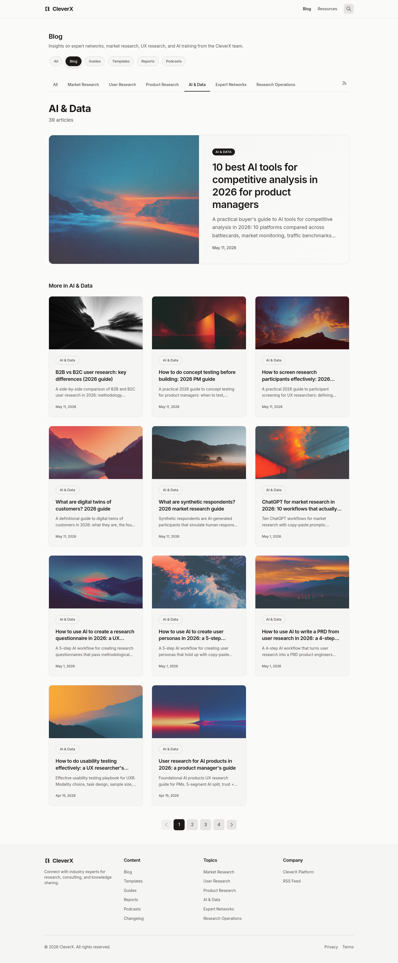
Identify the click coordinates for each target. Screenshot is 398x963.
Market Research (83, 84)
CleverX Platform (298, 872)
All (56, 61)
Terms (348, 946)
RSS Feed (292, 881)
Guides (95, 61)
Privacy (331, 946)
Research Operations (275, 84)
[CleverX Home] (58, 9)
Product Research (162, 84)
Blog (307, 8)
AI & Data (197, 84)
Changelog (134, 918)
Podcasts (174, 61)
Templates (121, 61)
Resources (327, 8)
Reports (147, 61)
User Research (122, 84)
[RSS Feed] (344, 83)
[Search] (349, 9)
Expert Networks (231, 84)
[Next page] (232, 825)
